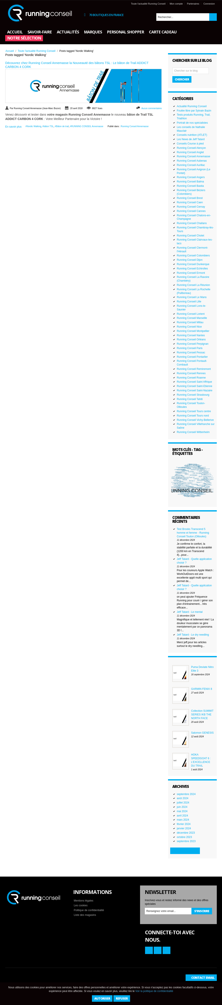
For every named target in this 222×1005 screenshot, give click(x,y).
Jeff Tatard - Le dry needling (193, 634)
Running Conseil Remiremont (194, 369)
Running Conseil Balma (190, 181)
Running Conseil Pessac (191, 352)
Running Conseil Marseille (192, 318)
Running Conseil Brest (189, 198)
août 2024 (182, 798)
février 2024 (183, 824)
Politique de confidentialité (89, 910)
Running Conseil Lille (189, 301)
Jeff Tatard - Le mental (189, 611)
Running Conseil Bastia (190, 185)
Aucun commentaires (151, 108)
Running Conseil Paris (189, 348)
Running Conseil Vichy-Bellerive (195, 419)
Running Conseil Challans (192, 223)
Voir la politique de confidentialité (154, 991)
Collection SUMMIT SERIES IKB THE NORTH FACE (202, 714)
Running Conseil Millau (190, 322)
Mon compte (176, 3)
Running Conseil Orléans (191, 339)
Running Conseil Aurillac (191, 165)
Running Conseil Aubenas (192, 160)
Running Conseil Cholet (190, 235)
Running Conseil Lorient (190, 313)
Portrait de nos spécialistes (192, 122)
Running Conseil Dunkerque (193, 264)
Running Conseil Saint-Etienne (194, 386)
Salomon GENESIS (202, 732)
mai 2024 (182, 811)
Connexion (209, 3)
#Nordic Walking (33, 126)
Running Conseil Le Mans (191, 297)
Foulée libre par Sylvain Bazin (194, 110)
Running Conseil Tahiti (189, 399)
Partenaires (193, 3)
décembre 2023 (186, 832)
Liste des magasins (85, 914)
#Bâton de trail (62, 126)
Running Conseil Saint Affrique (194, 381)
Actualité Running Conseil (191, 106)
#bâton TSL (48, 126)
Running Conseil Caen (190, 202)
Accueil (9, 50)
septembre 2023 (186, 841)
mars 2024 (183, 819)
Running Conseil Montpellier (193, 331)
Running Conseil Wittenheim (193, 432)
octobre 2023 (184, 837)
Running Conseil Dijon (189, 259)
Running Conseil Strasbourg (193, 394)
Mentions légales (83, 900)
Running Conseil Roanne (191, 377)
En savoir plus (13, 126)
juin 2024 (182, 806)
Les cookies (80, 905)
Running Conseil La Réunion (193, 285)
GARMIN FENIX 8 (201, 688)
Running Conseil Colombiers (193, 255)
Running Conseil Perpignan (192, 343)
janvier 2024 (184, 828)
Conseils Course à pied (190, 143)
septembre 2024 (186, 794)
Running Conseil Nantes (191, 335)
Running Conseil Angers (191, 177)
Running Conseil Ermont (191, 272)
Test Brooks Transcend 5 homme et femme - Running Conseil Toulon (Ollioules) (193, 533)
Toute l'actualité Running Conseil (148, 3)
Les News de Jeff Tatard (190, 139)
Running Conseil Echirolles (192, 268)
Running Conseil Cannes (191, 211)
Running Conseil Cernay (191, 206)
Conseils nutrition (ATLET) (192, 134)
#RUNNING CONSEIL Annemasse (86, 126)
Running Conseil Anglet (190, 152)
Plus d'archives (185, 851)
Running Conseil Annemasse (135, 126)
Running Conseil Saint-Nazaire (194, 390)
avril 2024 (182, 815)
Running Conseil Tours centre (194, 411)
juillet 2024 (183, 802)
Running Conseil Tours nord (193, 415)
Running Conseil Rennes (191, 373)
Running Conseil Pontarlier (192, 356)
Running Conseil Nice (189, 326)
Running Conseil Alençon (191, 147)
